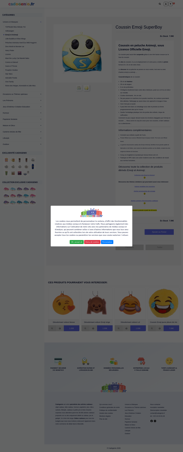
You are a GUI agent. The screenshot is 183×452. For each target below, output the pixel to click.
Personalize (107, 242)
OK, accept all (76, 242)
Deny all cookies (92, 242)
